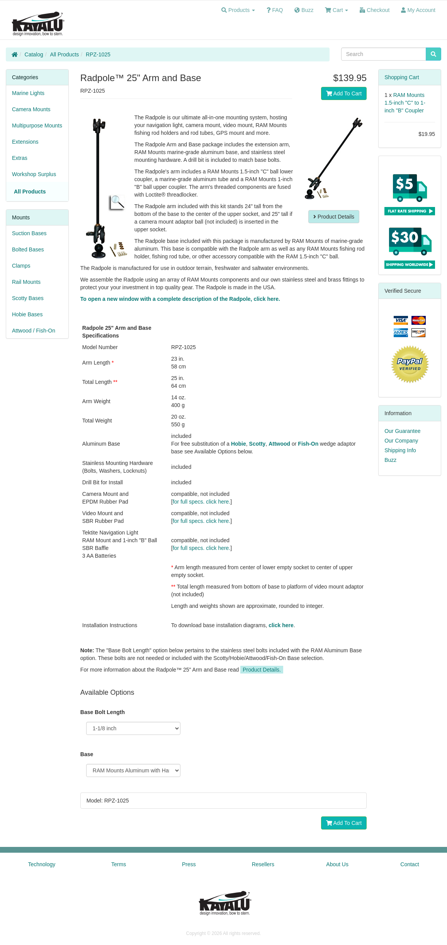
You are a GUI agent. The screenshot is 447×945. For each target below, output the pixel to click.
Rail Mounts (26, 282)
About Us (337, 864)
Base (86, 754)
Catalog (34, 54)
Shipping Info (400, 450)
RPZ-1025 (98, 54)
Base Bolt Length (102, 712)
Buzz (390, 460)
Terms (118, 864)
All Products (64, 54)
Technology (41, 864)
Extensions (25, 142)
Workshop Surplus (34, 174)
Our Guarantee (402, 431)
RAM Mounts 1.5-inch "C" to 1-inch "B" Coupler (404, 103)
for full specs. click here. (201, 502)
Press (189, 864)
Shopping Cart (401, 77)
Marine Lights (28, 93)
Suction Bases (29, 233)
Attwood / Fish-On (33, 330)
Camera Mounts (31, 109)
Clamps (21, 266)
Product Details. (262, 670)
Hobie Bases (27, 314)
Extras (19, 158)
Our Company (401, 441)
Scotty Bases (28, 298)
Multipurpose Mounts (37, 125)
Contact (409, 864)
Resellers (263, 864)
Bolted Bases (28, 249)
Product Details (333, 217)
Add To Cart (344, 93)
